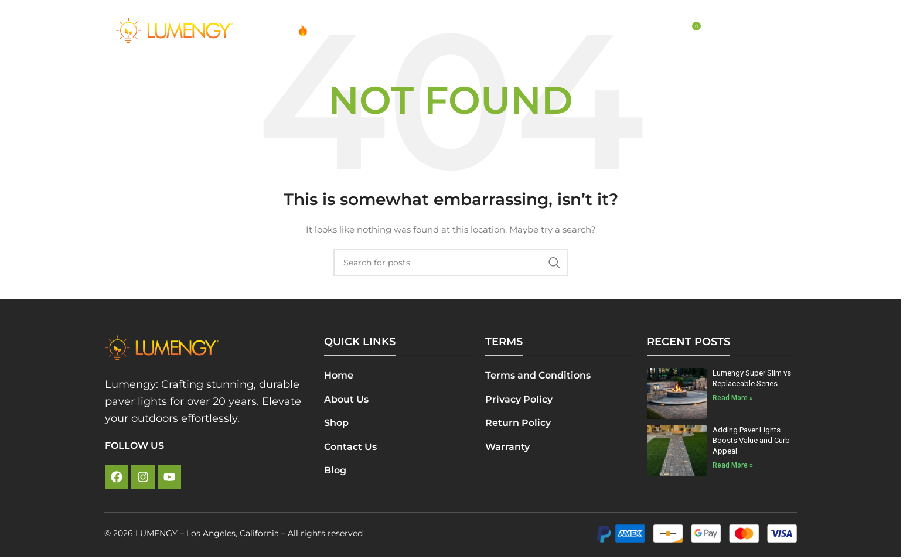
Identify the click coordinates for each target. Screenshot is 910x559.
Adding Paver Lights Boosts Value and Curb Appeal (751, 440)
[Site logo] (174, 30)
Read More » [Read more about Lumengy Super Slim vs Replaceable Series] (733, 398)
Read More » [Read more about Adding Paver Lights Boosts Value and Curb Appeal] (733, 465)
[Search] (666, 30)
